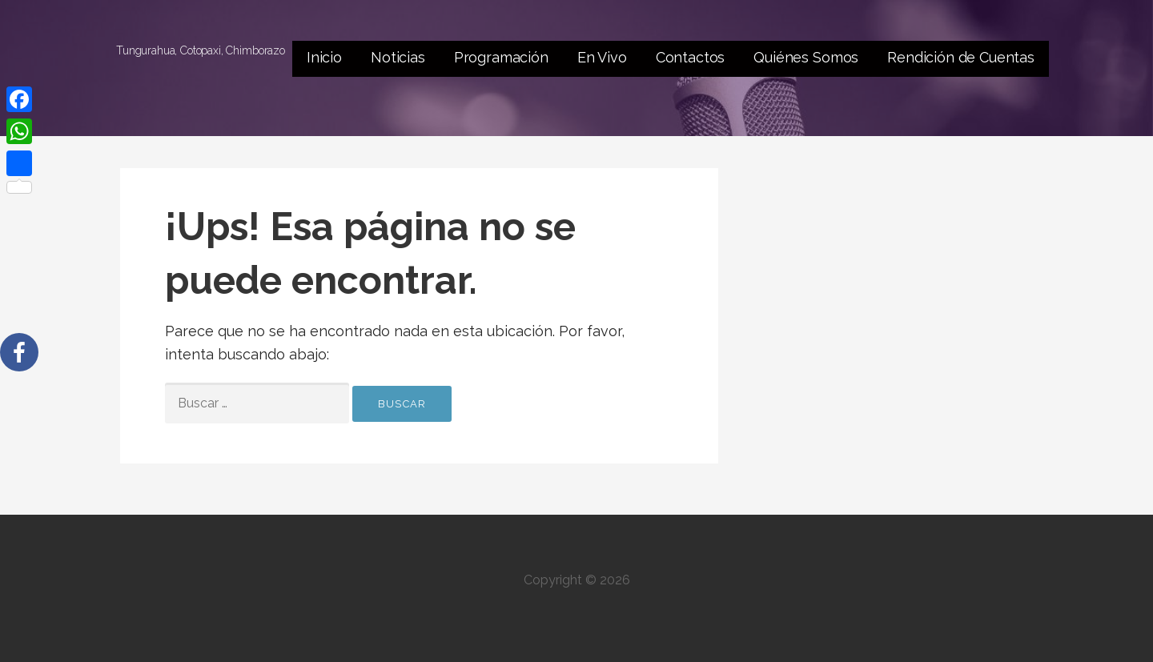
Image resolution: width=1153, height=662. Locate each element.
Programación (501, 57)
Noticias (398, 57)
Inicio (324, 57)
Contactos (690, 57)
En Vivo (602, 57)
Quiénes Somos (805, 57)
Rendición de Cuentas (960, 57)
